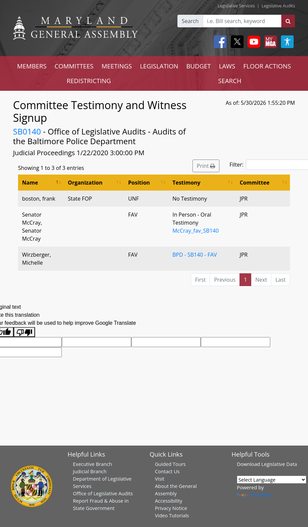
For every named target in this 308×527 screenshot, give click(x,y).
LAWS (227, 66)
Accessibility (168, 500)
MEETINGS (117, 66)
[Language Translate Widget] (271, 480)
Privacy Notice (171, 508)
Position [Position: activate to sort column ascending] (139, 182)
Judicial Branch (90, 471)
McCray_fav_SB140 (195, 230)
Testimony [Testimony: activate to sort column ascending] (186, 182)
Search (190, 21)
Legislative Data (279, 464)
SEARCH (229, 80)
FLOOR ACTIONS (267, 66)
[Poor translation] (24, 332)
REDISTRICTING (88, 80)
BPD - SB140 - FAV (194, 254)
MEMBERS (31, 66)
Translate (253, 494)
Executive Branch (92, 464)
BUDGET (198, 66)
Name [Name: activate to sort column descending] (30, 182)
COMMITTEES (74, 66)
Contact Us (167, 471)
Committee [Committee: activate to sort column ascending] (254, 182)
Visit (159, 478)
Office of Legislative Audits (103, 493)
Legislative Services (236, 6)
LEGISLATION (159, 66)
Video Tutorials (172, 515)
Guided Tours (170, 464)
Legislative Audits (278, 6)
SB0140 (27, 131)
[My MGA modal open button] (269, 41)
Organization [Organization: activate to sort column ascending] (85, 182)
